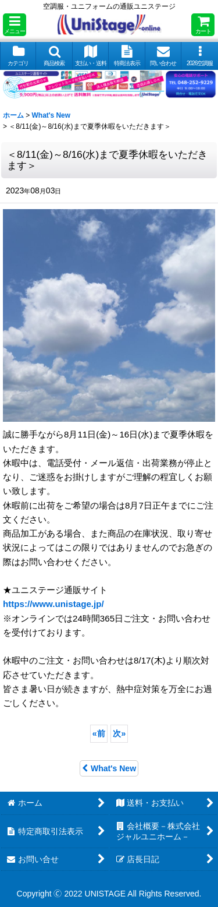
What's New (109, 768)
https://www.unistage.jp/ (53, 604)
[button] (14, 24)
